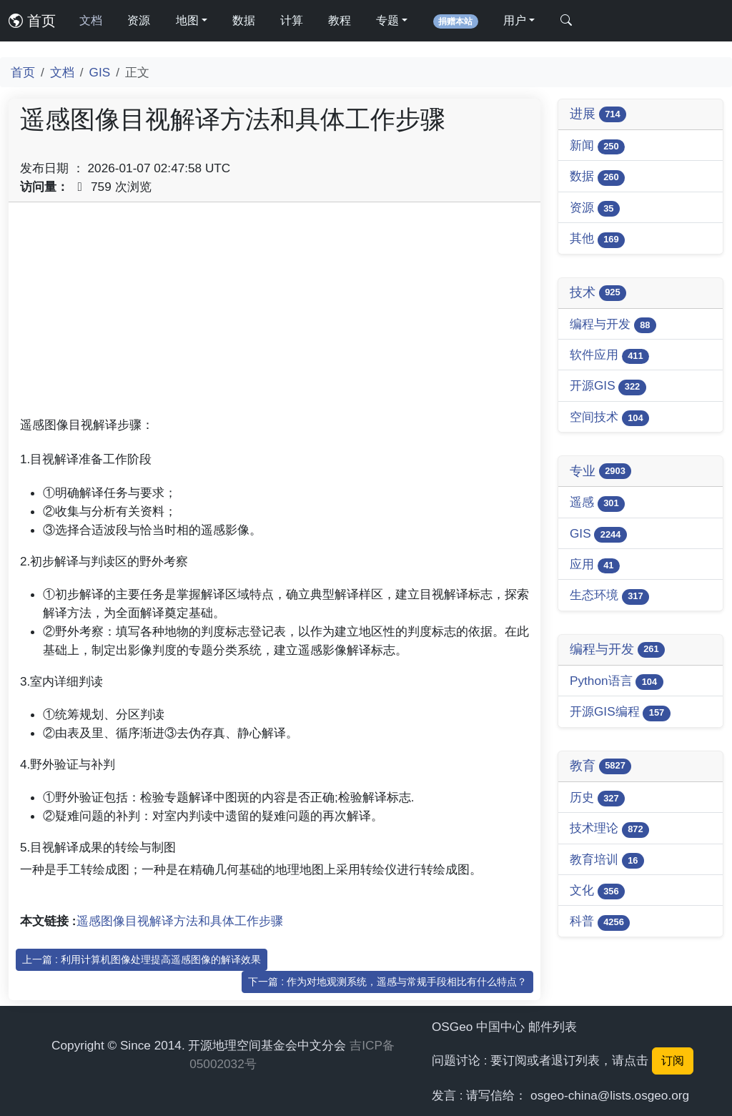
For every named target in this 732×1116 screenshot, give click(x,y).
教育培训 (607, 860)
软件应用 (609, 355)
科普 (600, 922)
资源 (138, 20)
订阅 (672, 1061)
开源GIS (608, 386)
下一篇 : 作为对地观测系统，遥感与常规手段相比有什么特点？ (387, 981)
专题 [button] (387, 20)
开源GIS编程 (620, 712)
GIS (100, 72)
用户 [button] (514, 20)
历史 (597, 798)
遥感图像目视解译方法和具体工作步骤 (179, 921)
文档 (90, 20)
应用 (595, 565)
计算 (291, 20)
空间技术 (609, 418)
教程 (339, 20)
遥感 (597, 503)
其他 (597, 239)
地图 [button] (187, 20)
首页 (32, 21)
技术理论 (609, 829)
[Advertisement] (274, 314)
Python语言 (616, 681)
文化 (597, 891)
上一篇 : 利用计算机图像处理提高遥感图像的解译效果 (141, 959)
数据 (243, 20)
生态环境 (609, 596)
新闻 (597, 146)
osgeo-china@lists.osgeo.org (609, 1095)
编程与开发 (613, 325)
